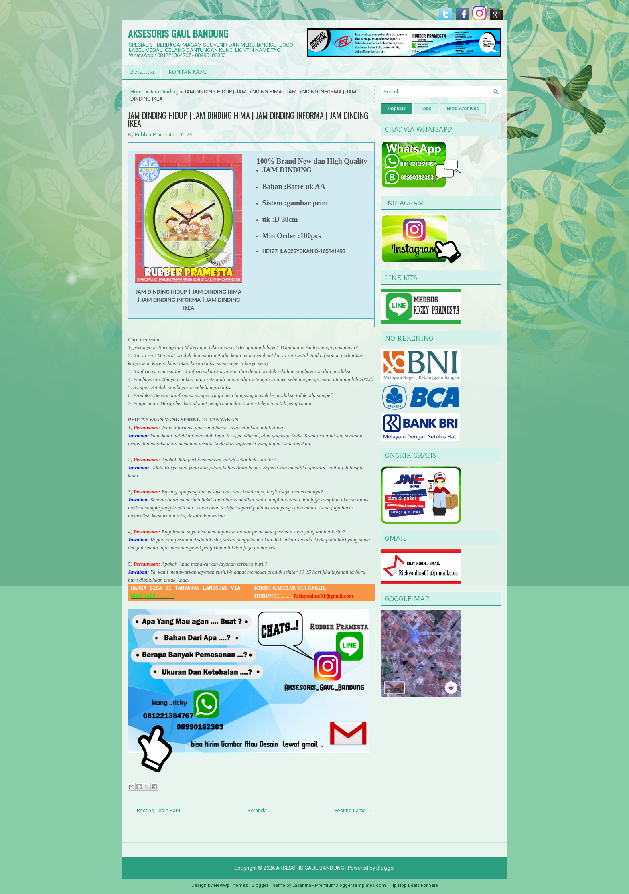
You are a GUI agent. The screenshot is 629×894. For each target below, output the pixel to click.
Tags (426, 108)
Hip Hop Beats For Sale (414, 885)
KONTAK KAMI (187, 71)
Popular (397, 108)
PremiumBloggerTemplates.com (350, 885)
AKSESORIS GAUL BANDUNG (178, 33)
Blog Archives (463, 108)
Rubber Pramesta (154, 135)
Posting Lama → (353, 810)
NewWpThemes (231, 885)
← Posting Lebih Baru (155, 810)
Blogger (385, 868)
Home (137, 92)
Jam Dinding (164, 92)
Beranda (142, 71)
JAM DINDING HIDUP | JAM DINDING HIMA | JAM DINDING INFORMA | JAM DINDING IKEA (248, 119)
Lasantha (301, 885)
